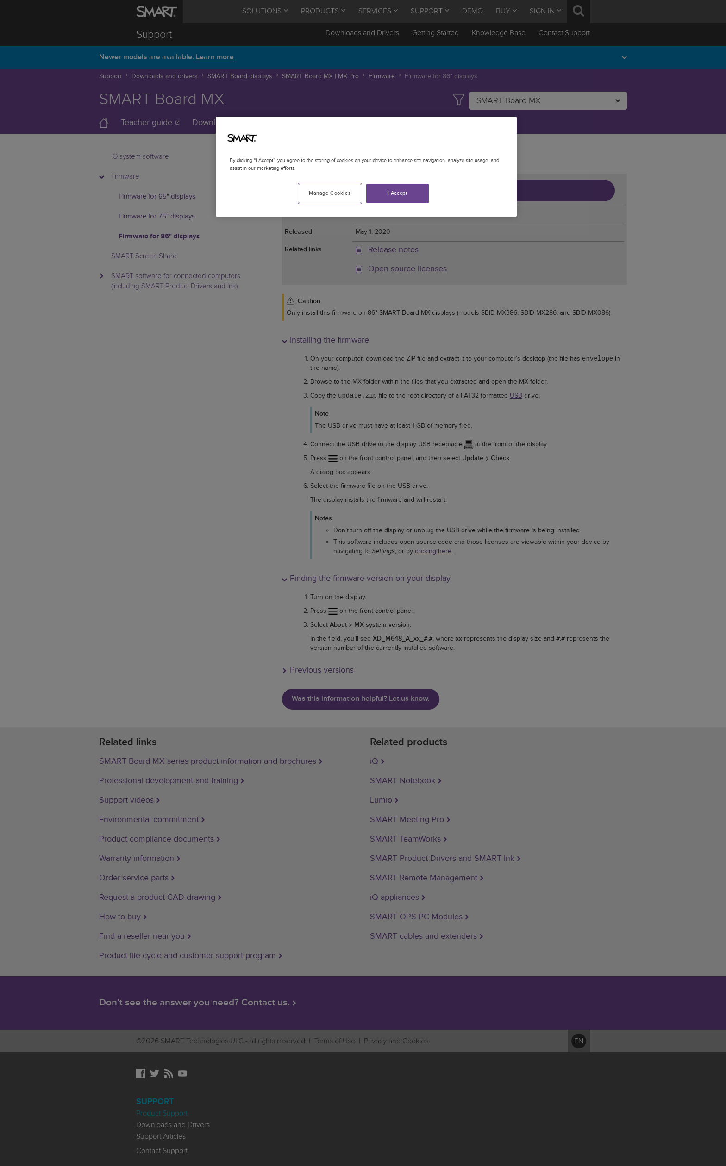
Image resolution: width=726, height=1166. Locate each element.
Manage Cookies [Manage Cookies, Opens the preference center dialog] (329, 193)
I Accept (398, 193)
